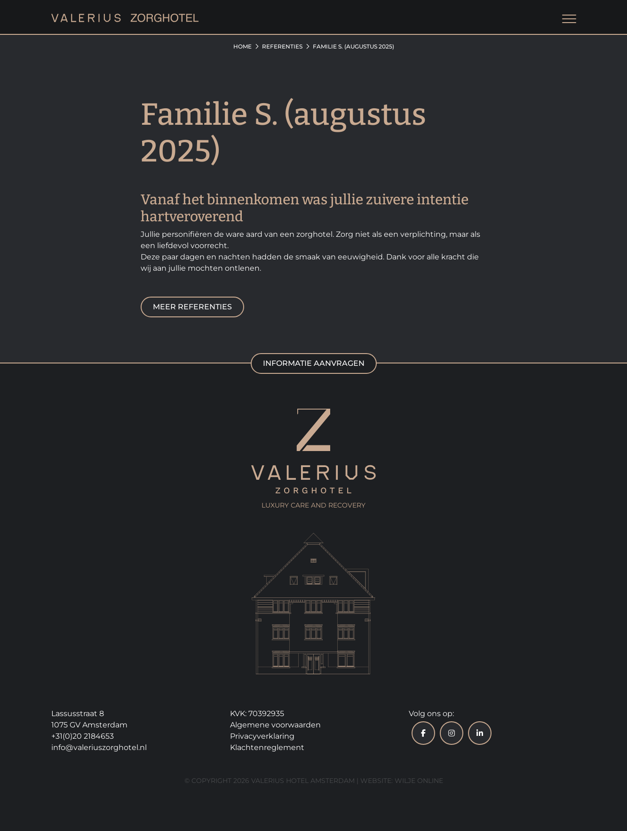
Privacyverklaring (262, 736)
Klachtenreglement (267, 747)
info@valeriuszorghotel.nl (99, 747)
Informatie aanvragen (314, 363)
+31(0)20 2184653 (82, 736)
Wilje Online (419, 780)
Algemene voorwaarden (275, 724)
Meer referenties (192, 306)
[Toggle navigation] (569, 19)
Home (242, 46)
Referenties (282, 46)
